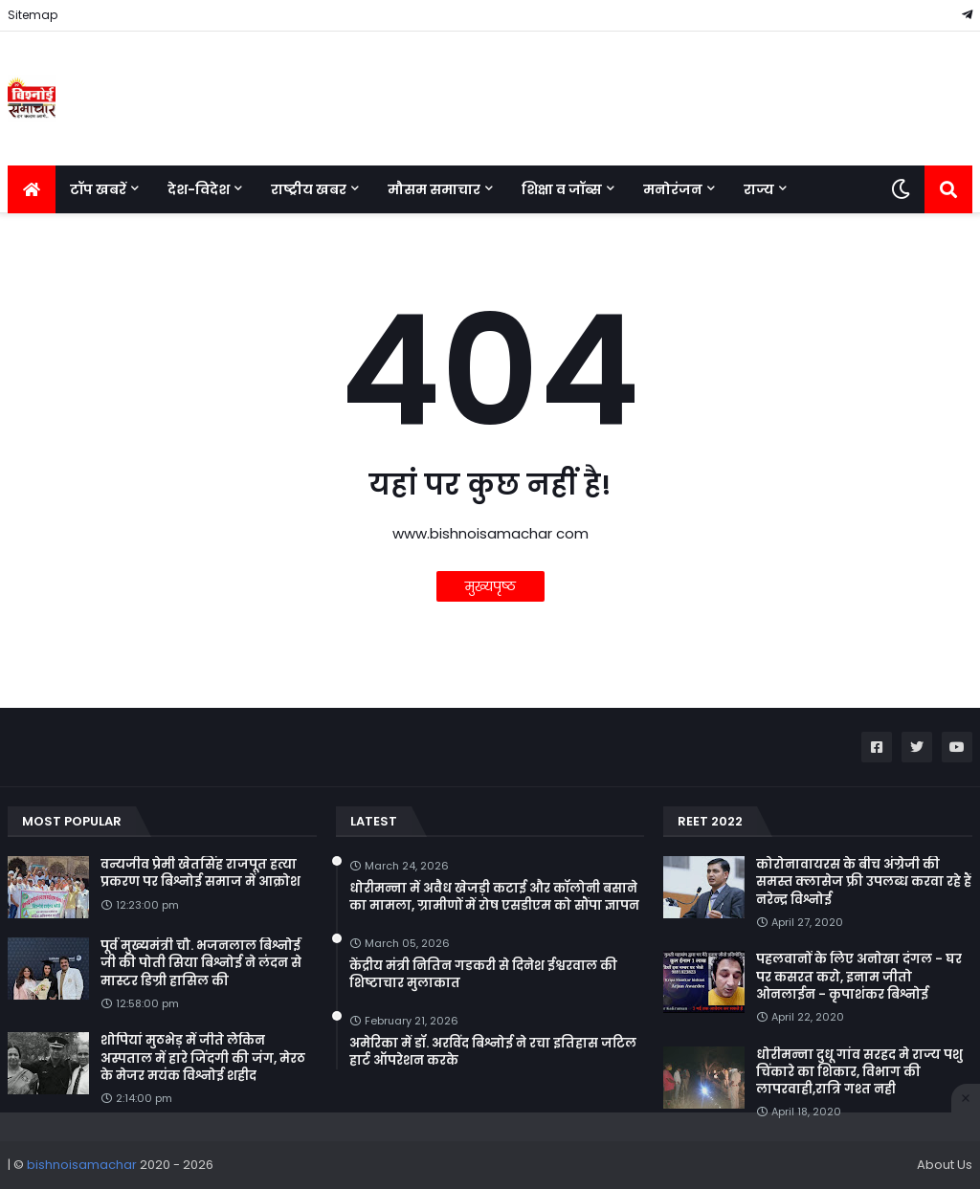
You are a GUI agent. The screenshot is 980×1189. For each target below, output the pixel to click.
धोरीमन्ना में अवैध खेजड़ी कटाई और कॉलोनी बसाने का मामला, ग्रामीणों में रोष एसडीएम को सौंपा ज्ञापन (494, 897)
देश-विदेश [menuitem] (198, 189)
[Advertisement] (490, 1150)
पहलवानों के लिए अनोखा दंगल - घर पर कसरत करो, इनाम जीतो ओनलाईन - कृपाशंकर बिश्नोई (859, 976)
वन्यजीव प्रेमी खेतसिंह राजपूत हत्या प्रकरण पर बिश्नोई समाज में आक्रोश (200, 873)
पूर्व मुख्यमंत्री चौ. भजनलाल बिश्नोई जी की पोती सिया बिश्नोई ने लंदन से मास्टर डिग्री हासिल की (200, 963)
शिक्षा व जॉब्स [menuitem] (562, 189)
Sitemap (32, 15)
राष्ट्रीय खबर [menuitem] (308, 189)
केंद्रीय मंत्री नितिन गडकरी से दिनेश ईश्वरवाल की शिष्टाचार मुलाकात (483, 975)
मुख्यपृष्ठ (490, 586)
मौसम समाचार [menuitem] (434, 189)
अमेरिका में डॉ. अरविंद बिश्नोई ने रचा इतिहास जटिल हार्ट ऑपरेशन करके (492, 1052)
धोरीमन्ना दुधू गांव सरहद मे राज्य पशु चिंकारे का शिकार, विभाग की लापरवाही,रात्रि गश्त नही (859, 1072)
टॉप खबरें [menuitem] (98, 189)
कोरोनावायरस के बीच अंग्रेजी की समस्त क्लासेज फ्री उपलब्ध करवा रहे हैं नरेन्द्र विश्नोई (863, 882)
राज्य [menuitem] (759, 189)
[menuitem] (32, 189)
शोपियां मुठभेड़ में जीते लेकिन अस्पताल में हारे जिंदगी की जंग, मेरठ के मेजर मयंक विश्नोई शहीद (202, 1058)
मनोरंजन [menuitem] (672, 189)
